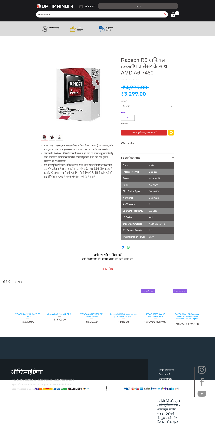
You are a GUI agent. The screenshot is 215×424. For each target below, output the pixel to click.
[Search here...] (98, 14)
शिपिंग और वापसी (166, 370)
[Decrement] (123, 118)
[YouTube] (201, 393)
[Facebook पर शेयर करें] (123, 247)
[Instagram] (201, 369)
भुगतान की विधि (165, 379)
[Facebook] (201, 381)
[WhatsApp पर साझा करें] (128, 247)
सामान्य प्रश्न (163, 383)
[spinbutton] (127, 118)
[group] (107, 307)
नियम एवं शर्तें (164, 374)
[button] (175, 14)
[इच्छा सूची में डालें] (171, 133)
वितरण (124, 101)
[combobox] (147, 106)
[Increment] (132, 118)
